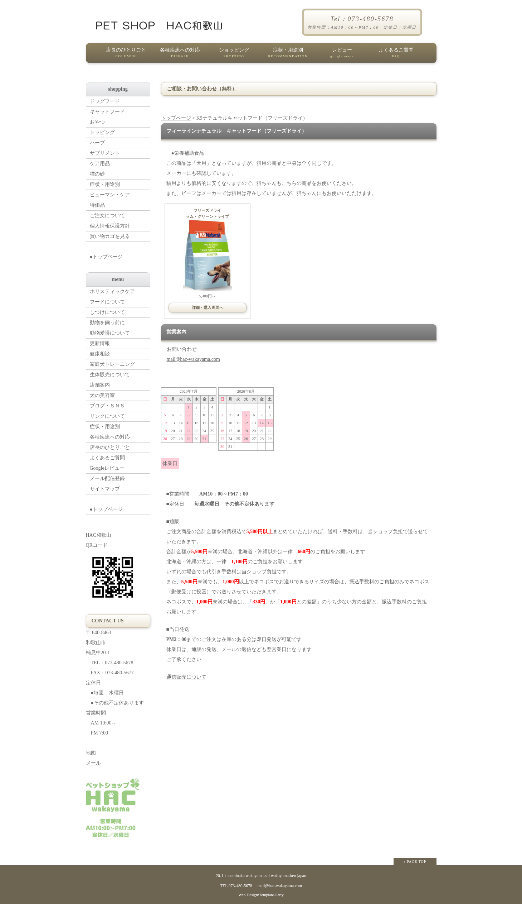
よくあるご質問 (396, 55)
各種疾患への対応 (180, 55)
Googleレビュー (107, 468)
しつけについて (107, 312)
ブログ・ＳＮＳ (107, 405)
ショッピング (234, 55)
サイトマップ (105, 489)
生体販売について (110, 374)
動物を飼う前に (107, 322)
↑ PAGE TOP (415, 862)
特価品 (97, 205)
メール (93, 763)
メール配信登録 (107, 478)
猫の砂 (97, 174)
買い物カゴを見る (110, 236)
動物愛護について (110, 333)
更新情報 (100, 343)
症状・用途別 (288, 55)
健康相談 (100, 354)
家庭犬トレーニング (112, 364)
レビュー (342, 55)
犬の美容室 (102, 395)
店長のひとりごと (126, 55)
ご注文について (107, 215)
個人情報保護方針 (110, 226)
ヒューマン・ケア (110, 194)
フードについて (107, 302)
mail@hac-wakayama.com (193, 359)
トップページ (176, 118)
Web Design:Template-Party (261, 895)
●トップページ (120, 250)
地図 (91, 753)
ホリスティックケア (112, 291)
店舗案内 (100, 385)
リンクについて (107, 416)
